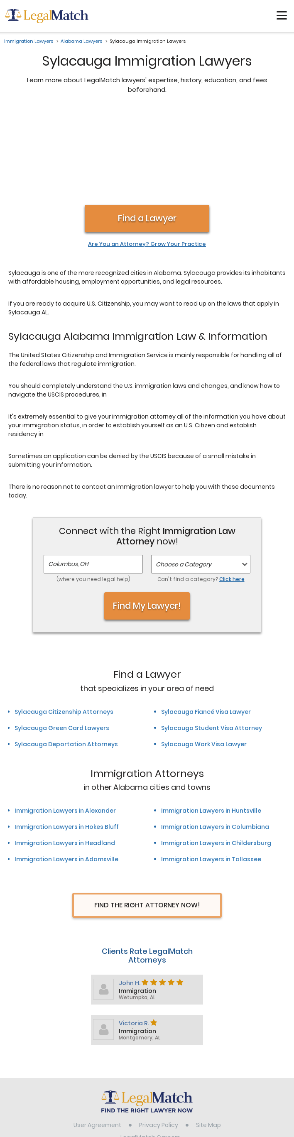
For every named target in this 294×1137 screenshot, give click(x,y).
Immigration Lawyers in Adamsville (66, 771)
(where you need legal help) (93, 491)
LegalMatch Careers (150, 1050)
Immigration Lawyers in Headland (65, 755)
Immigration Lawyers (28, 41)
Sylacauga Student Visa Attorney (211, 640)
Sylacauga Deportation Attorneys (66, 656)
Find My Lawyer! (147, 518)
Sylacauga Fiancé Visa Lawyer (206, 624)
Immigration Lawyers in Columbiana (215, 739)
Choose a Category (183, 477)
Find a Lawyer (147, 131)
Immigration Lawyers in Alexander (65, 723)
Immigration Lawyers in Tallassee (211, 771)
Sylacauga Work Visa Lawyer (204, 656)
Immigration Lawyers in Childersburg (216, 755)
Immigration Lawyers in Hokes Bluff (67, 739)
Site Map (208, 1037)
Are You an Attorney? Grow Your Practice (147, 156)
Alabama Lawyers (81, 41)
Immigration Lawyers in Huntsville (211, 723)
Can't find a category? (201, 491)
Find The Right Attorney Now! (147, 817)
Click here (232, 491)
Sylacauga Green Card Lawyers (62, 640)
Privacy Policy (158, 1037)
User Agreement (97, 1037)
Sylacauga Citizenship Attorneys (64, 624)
